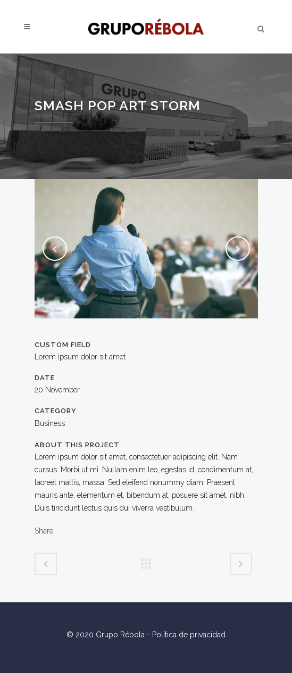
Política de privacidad (189, 634)
